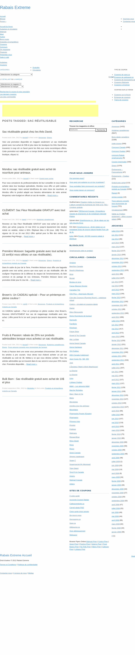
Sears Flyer (73, 544)
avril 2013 (115, 290)
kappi (24, 219)
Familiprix (73, 324)
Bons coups (4, 39)
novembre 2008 (118, 493)
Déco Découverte (76, 312)
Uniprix (72, 476)
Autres (2, 37)
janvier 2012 (116, 344)
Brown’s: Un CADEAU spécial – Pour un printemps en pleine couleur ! (33, 296)
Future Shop (74, 332)
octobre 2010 (117, 403)
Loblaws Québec (75, 382)
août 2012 (115, 317)
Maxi (2, 34)
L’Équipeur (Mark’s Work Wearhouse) (83, 367)
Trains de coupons (121, 100)
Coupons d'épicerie (121, 82)
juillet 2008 (116, 508)
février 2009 (116, 481)
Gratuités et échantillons (9, 42)
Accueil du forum (6, 27)
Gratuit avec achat (46, 178)
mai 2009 (115, 469)
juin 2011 (115, 372)
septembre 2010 (118, 407)
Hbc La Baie (74, 339)
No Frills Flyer (85, 547)
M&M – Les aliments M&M (79, 386)
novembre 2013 (118, 262)
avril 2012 (115, 333)
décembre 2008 (118, 489)
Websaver (73, 535)
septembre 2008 (118, 501)
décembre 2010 (118, 395)
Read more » (52, 195)
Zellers (72, 484)
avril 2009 (115, 473)
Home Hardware (75, 347)
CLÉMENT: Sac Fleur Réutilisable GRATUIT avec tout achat (33, 212)
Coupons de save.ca (122, 75)
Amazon (72, 263)
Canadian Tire (74, 290)
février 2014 (116, 251)
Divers (49, 137)
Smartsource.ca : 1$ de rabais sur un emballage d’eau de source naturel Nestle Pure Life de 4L (89, 229)
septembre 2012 (118, 313)
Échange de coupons (122, 97)
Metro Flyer (96, 547)
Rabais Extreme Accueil (16, 555)
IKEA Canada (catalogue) (79, 355)
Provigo (72, 425)
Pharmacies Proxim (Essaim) (80, 414)
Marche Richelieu (76, 390)
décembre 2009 (118, 442)
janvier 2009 (116, 485)
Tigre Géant (73, 468)
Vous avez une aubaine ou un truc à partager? (87, 182)
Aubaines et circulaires (8, 29)
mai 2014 (115, 239)
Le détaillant (5, 79)
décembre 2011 (118, 348)
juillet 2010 (116, 415)
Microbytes (73, 402)
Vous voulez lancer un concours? (82, 190)
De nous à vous (75, 515)
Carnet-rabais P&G (76, 508)
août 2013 (115, 274)
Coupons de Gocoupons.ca (124, 80)
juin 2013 (115, 282)
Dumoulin (73, 320)
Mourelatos (73, 410)
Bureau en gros (75, 282)
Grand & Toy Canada (77, 335)
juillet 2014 (116, 231)
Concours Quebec (119, 151)
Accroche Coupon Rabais (79, 500)
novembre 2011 (118, 352)
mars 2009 (116, 477)
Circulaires (37, 70)
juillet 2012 (116, 321)
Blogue (2, 19)
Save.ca (72, 523)
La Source (73, 371)
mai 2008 (115, 516)
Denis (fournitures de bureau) (80, 316)
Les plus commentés (8, 97)
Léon (71, 378)
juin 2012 (115, 325)
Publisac (72, 429)
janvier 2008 (116, 532)
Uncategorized (117, 210)
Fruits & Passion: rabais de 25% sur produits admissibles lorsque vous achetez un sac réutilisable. (33, 337)
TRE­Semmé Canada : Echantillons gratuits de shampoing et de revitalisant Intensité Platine (87, 213)
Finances (3, 52)
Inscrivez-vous (128, 19)
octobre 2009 (117, 450)
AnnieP (25, 137)
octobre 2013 (117, 266)
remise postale (117, 197)
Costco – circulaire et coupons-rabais (83, 304)
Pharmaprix (73, 418)
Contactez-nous (129, 21)
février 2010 (116, 434)
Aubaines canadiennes (45, 219)
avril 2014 (115, 243)
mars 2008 (116, 524)
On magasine (5, 50)
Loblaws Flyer (80, 549)
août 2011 (115, 364)
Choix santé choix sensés (79, 512)
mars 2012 (116, 337)
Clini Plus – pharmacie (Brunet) (81, 294)
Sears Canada (74, 453)
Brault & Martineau (76, 270)
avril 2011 (115, 380)
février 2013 (116, 298)
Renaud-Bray (74, 437)
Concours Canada (119, 147)
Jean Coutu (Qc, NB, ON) (79, 359)
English (111, 77)
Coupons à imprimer (122, 85)
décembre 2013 (118, 258)
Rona (71, 445)
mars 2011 (116, 383)
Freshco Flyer (85, 544)
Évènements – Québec (120, 176)
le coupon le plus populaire (15, 92)
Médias (31, 573)
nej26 (25, 304)
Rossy (71, 449)
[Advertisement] (48, 102)
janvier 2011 (116, 391)
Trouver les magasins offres (81, 126)
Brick (71, 274)
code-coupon (117, 144)
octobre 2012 (117, 309)
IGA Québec (74, 351)
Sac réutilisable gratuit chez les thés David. (27, 131)
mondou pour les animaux (79, 406)
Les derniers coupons (8, 94)
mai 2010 (115, 423)
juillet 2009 (116, 462)
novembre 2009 (118, 446)
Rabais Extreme (15, 7)
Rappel (114, 193)
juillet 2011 (116, 368)
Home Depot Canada (77, 343)
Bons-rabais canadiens (120, 137)
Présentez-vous (6, 55)
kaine (71, 236)
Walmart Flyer (91, 541)
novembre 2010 (118, 399)
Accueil (3, 16)
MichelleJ (30, 388)
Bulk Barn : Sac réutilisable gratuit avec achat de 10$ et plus (33, 380)
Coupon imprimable (119, 162)
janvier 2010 (116, 438)
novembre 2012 (118, 305)
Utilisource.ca (74, 527)
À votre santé (74, 496)
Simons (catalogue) (76, 457)
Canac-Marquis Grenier (78, 286)
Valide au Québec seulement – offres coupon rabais (122, 216)
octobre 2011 (117, 356)
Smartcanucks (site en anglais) (81, 251)
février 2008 (116, 528)
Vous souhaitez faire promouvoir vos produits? (87, 186)
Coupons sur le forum (122, 95)
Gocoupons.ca (75, 519)
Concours (3, 47)
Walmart (3, 32)
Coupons (3, 44)
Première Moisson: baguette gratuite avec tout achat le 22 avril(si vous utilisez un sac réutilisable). (34, 253)
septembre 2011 (118, 360)
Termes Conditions (8, 565)
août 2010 (115, 411)
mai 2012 (115, 329)
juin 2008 (115, 512)
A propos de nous (20, 573)
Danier (71, 308)
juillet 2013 (116, 278)
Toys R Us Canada (76, 472)
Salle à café (4, 57)
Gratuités (36, 68)
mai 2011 (115, 376)
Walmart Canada (75, 480)
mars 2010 (116, 430)
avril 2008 (115, 520)
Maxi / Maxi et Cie (76, 394)
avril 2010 (115, 426)
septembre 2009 (118, 454)
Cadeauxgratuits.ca (76, 504)
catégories (4, 70)
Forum (3, 21)
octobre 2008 (117, 497)
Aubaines (3, 62)
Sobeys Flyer (96, 544)
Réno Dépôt (74, 441)
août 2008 (115, 505)
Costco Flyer (103, 541)
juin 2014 (115, 235)
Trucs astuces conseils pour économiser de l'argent (27, 347)
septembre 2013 (118, 270)
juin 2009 (115, 465)
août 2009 (115, 458)
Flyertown (73, 328)
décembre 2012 (118, 301)
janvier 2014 (116, 255)
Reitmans (73, 433)
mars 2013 (116, 294)
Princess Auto (74, 421)
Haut (133, 556)
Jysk (71, 363)
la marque (18, 79)
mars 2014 (116, 247)
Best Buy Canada (76, 266)
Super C (72, 460)
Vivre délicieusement (77, 531)
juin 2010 (115, 419)
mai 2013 (115, 286)
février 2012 (116, 340)
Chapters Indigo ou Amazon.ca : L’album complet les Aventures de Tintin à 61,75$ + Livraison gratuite (88, 204)
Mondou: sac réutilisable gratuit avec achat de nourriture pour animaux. (29, 171)
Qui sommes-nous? (76, 178)
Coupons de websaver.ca (123, 77)
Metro (71, 398)
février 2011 (116, 387)
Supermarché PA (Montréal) (80, 464)
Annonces (42, 137)
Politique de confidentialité (27, 565)
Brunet (71, 278)
